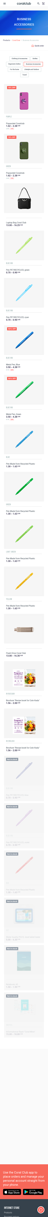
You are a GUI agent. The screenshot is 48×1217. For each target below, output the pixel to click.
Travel (24, 75)
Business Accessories (33, 64)
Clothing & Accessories (19, 58)
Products (8, 1212)
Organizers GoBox (14, 64)
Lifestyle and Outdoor (31, 69)
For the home (14, 69)
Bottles (35, 58)
